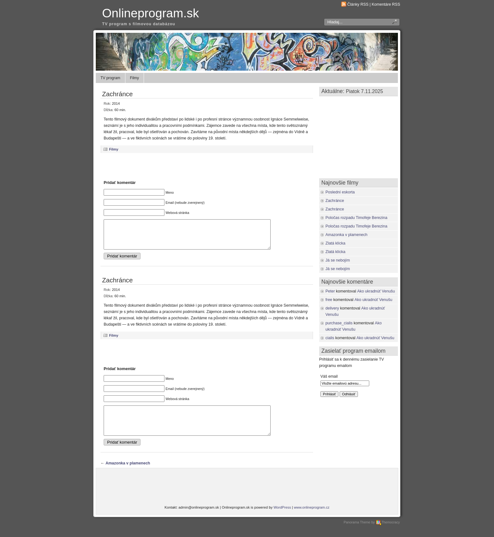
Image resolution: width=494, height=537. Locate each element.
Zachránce (117, 93)
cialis (329, 338)
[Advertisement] (207, 166)
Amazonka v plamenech (128, 474)
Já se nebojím (337, 260)
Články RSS (357, 4)
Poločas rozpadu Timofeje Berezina (356, 217)
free (328, 300)
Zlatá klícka (335, 243)
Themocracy (388, 533)
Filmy (134, 78)
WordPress (282, 519)
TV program (110, 78)
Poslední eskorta (340, 192)
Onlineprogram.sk (150, 13)
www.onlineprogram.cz (312, 519)
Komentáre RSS (386, 4)
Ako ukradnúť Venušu (376, 291)
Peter (330, 291)
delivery (332, 308)
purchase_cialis (339, 323)
